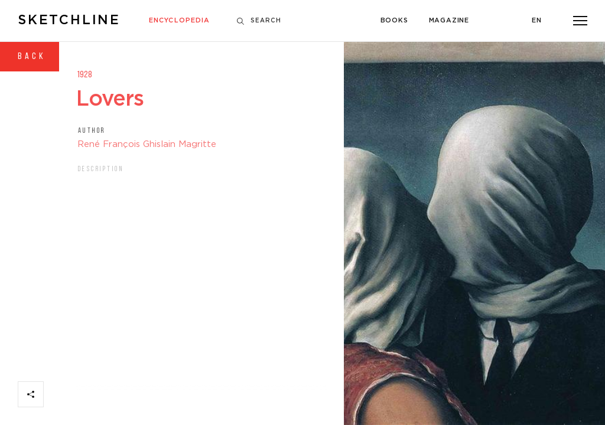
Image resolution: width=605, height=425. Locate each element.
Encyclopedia (179, 21)
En (537, 21)
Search (259, 21)
